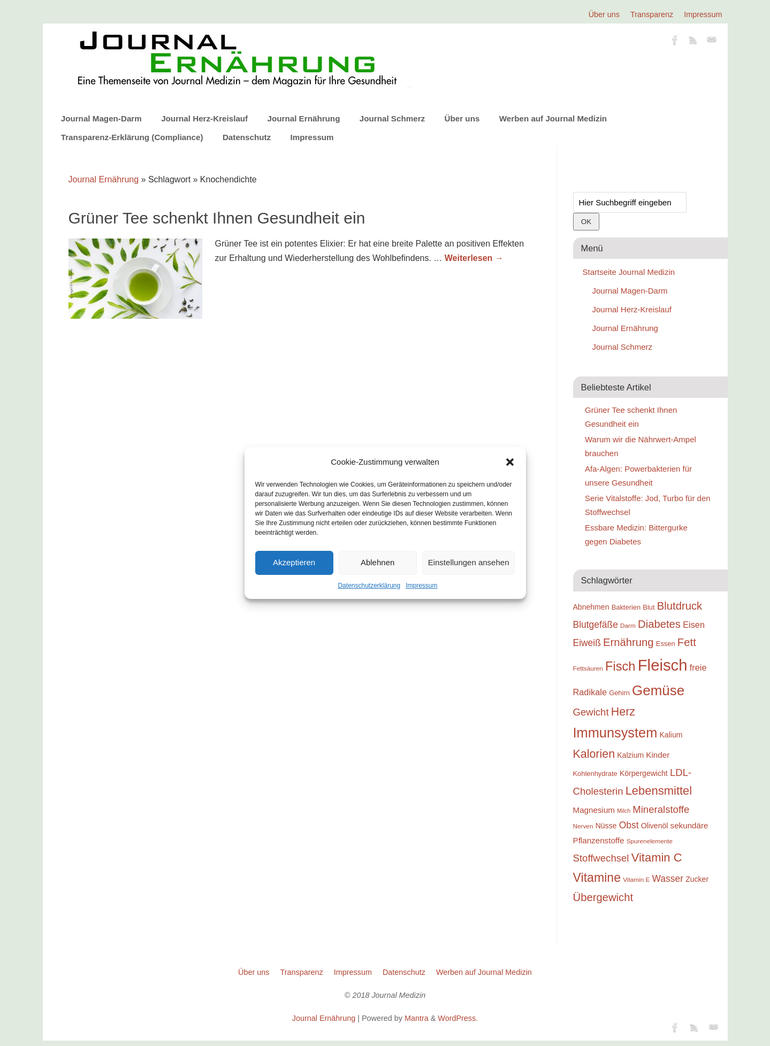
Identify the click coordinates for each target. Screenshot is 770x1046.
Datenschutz (247, 137)
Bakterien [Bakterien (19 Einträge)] (626, 607)
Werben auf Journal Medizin (553, 118)
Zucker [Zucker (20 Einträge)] (696, 879)
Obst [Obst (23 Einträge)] (629, 825)
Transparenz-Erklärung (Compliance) (132, 137)
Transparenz (651, 14)
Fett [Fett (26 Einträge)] (686, 642)
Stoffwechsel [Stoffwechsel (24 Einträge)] (601, 858)
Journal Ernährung (304, 118)
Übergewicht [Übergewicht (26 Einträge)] (603, 897)
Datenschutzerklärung (369, 585)
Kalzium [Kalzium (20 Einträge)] (630, 755)
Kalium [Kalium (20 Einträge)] (671, 734)
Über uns (604, 14)
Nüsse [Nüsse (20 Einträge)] (606, 825)
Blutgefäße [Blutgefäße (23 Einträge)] (595, 624)
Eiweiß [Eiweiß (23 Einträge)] (587, 642)
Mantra (417, 1018)
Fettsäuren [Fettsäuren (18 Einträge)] (588, 668)
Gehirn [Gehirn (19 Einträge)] (619, 693)
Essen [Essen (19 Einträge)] (665, 644)
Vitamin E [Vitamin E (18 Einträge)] (636, 879)
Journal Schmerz (392, 118)
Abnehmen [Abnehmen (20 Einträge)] (591, 607)
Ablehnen (377, 562)
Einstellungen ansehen (468, 562)
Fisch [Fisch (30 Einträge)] (620, 666)
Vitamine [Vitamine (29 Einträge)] (597, 878)
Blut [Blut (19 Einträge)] (648, 607)
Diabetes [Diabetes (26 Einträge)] (659, 624)
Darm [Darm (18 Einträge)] (628, 625)
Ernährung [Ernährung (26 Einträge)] (628, 642)
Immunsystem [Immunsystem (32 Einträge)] (615, 732)
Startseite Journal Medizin (629, 271)
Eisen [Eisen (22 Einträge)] (694, 624)
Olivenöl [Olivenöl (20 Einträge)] (654, 825)
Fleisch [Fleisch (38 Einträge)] (663, 665)
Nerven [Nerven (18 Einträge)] (583, 825)
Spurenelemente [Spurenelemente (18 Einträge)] (650, 840)
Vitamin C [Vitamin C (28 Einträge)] (656, 857)
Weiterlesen (474, 258)
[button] (510, 462)
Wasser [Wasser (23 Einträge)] (667, 878)
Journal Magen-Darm (101, 118)
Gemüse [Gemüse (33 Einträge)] (658, 690)
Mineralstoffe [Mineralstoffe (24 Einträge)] (660, 809)
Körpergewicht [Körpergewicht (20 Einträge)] (644, 773)
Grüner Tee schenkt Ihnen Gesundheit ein (216, 218)
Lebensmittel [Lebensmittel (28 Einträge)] (659, 790)
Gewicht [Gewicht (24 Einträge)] (591, 712)
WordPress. (458, 1018)
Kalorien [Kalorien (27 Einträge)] (594, 754)
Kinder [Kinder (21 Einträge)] (657, 754)
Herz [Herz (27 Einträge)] (623, 711)
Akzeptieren (294, 562)
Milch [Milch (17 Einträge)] (623, 810)
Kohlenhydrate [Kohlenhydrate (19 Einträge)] (595, 774)
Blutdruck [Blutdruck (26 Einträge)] (679, 606)
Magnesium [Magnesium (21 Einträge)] (594, 809)
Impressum (421, 585)
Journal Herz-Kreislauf (204, 118)
